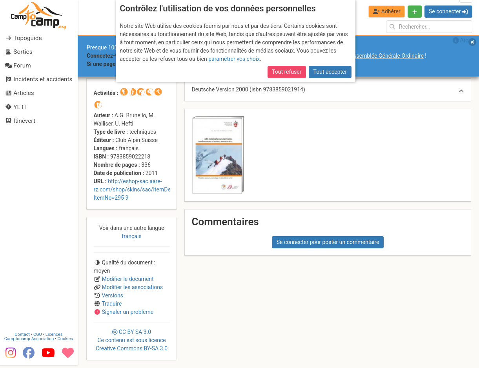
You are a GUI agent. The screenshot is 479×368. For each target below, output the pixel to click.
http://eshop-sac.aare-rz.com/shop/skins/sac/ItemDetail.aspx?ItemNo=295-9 (144, 189)
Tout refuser (286, 72)
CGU (38, 337)
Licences (54, 337)
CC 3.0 (132, 340)
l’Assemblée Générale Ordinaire (386, 56)
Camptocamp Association (30, 341)
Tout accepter (330, 72)
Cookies (65, 341)
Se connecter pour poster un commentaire (328, 242)
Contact (22, 337)
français (131, 236)
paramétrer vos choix (234, 59)
